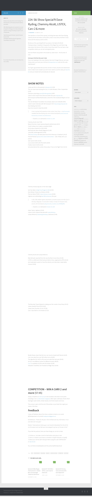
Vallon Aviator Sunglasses (45, 398)
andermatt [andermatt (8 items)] (76, 109)
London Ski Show (32, 13)
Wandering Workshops (43, 214)
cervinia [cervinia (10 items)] (82, 111)
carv (32, 452)
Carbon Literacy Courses (46, 194)
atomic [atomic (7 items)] (79, 109)
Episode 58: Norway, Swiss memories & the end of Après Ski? (61, 470)
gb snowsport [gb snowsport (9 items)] (85, 123)
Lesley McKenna (52, 212)
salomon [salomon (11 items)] (80, 132)
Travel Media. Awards (8, 40)
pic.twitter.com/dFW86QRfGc (59, 203)
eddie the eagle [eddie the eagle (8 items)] (85, 121)
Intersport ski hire (78, 58)
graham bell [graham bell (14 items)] (77, 125)
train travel (66, 452)
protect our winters (54, 452)
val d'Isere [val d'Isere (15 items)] (81, 140)
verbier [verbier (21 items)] (81, 142)
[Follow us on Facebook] (18, 13)
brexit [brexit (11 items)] (77, 111)
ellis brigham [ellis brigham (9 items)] (79, 123)
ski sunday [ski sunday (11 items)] (84, 132)
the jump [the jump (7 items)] (76, 138)
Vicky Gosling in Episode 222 (61, 103)
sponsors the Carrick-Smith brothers (46, 136)
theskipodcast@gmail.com (50, 416)
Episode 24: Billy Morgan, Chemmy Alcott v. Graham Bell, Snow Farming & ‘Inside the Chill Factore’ (34, 472)
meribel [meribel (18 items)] (76, 131)
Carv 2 (29, 363)
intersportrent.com (54, 62)
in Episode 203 (59, 95)
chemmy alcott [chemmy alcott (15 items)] (82, 115)
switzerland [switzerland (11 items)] (82, 136)
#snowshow (43, 115)
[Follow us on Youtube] (20, 13)
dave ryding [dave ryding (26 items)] (78, 121)
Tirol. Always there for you (80, 46)
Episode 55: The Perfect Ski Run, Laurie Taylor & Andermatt (48, 470)
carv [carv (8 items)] (80, 111)
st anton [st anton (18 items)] (81, 134)
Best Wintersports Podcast (9, 35)
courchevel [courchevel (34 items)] (78, 118)
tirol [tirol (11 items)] (84, 138)
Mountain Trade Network (79, 70)
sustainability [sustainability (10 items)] (77, 136)
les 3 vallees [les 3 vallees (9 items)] (83, 127)
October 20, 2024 (51, 206)
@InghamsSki (47, 203)
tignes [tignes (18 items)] (81, 138)
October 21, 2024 (51, 118)
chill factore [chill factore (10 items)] (76, 116)
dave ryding (43, 452)
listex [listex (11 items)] (78, 129)
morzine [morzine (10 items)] (76, 132)
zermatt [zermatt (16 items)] (81, 144)
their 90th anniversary (47, 196)
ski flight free (61, 452)
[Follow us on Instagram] (23, 13)
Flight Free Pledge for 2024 (44, 190)
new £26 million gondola (46, 93)
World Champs (34, 134)
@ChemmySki (35, 113)
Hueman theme (20, 494)
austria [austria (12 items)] (82, 109)
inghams (47, 452)
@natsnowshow (36, 115)
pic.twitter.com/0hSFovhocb (53, 115)
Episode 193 (49, 87)
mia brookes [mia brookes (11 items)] (82, 131)
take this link (32, 441)
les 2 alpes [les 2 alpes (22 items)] (77, 127)
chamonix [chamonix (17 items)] (77, 113)
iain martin (31, 32)
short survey (42, 396)
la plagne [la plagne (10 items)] (86, 125)
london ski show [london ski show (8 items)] (82, 128)
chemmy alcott (36, 452)
